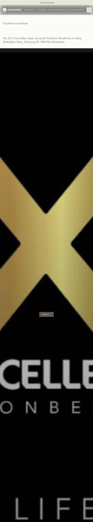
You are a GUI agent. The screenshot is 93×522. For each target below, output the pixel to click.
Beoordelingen (42, 10)
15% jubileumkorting (47, 2)
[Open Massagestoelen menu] (35, 9)
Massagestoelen (29, 10)
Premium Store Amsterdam (57, 10)
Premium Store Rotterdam (75, 10)
